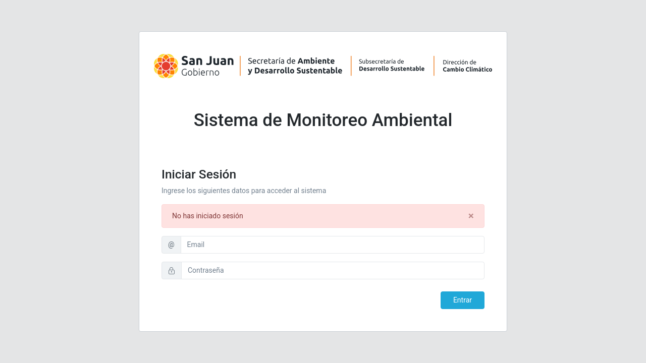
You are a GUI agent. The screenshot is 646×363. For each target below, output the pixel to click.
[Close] (471, 216)
